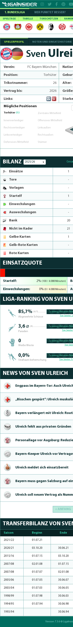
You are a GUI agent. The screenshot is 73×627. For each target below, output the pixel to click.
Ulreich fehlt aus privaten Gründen (43, 427)
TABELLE (28, 19)
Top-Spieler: (66, 316)
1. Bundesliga (14, 12)
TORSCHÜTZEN (49, 19)
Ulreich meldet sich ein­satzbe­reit (42, 467)
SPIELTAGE (9, 19)
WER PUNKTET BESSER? (50, 12)
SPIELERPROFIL (14, 41)
